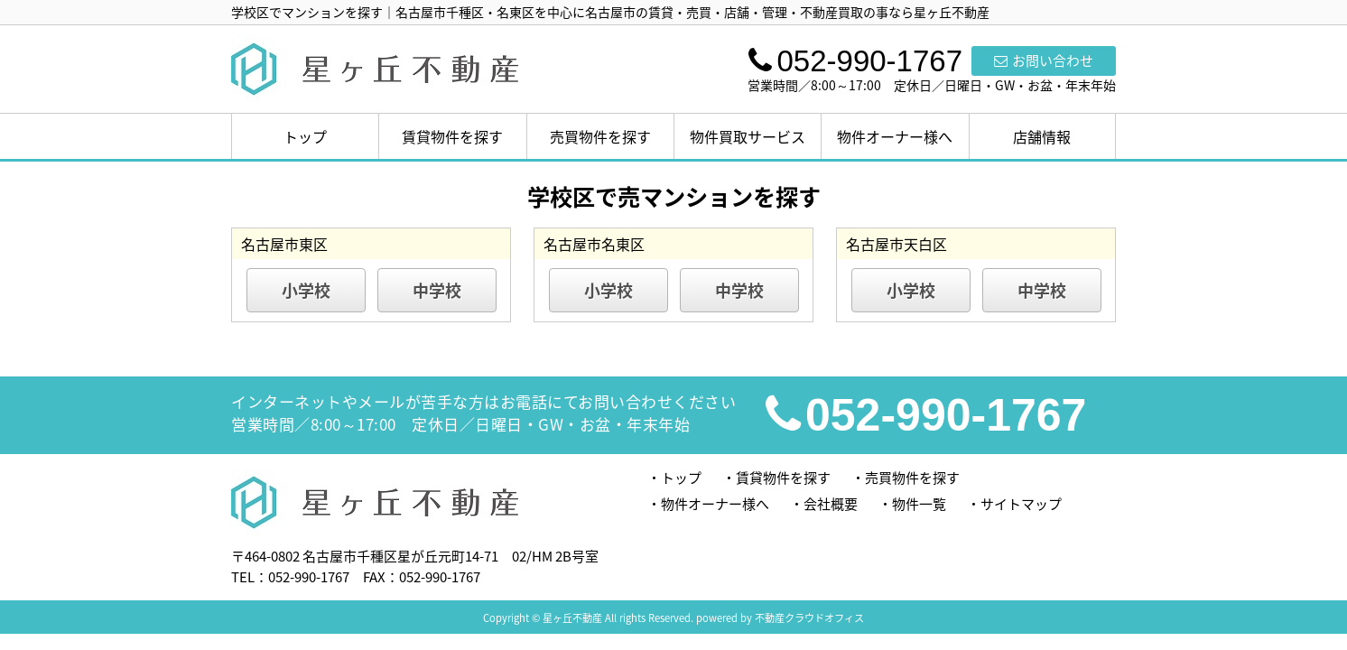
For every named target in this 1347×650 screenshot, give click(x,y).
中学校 (437, 290)
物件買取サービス (747, 136)
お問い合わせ (1043, 60)
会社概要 (831, 504)
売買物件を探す (600, 136)
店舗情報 (1042, 136)
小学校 (306, 290)
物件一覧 (919, 504)
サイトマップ (1021, 504)
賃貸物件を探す (452, 136)
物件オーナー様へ (894, 136)
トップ (305, 136)
